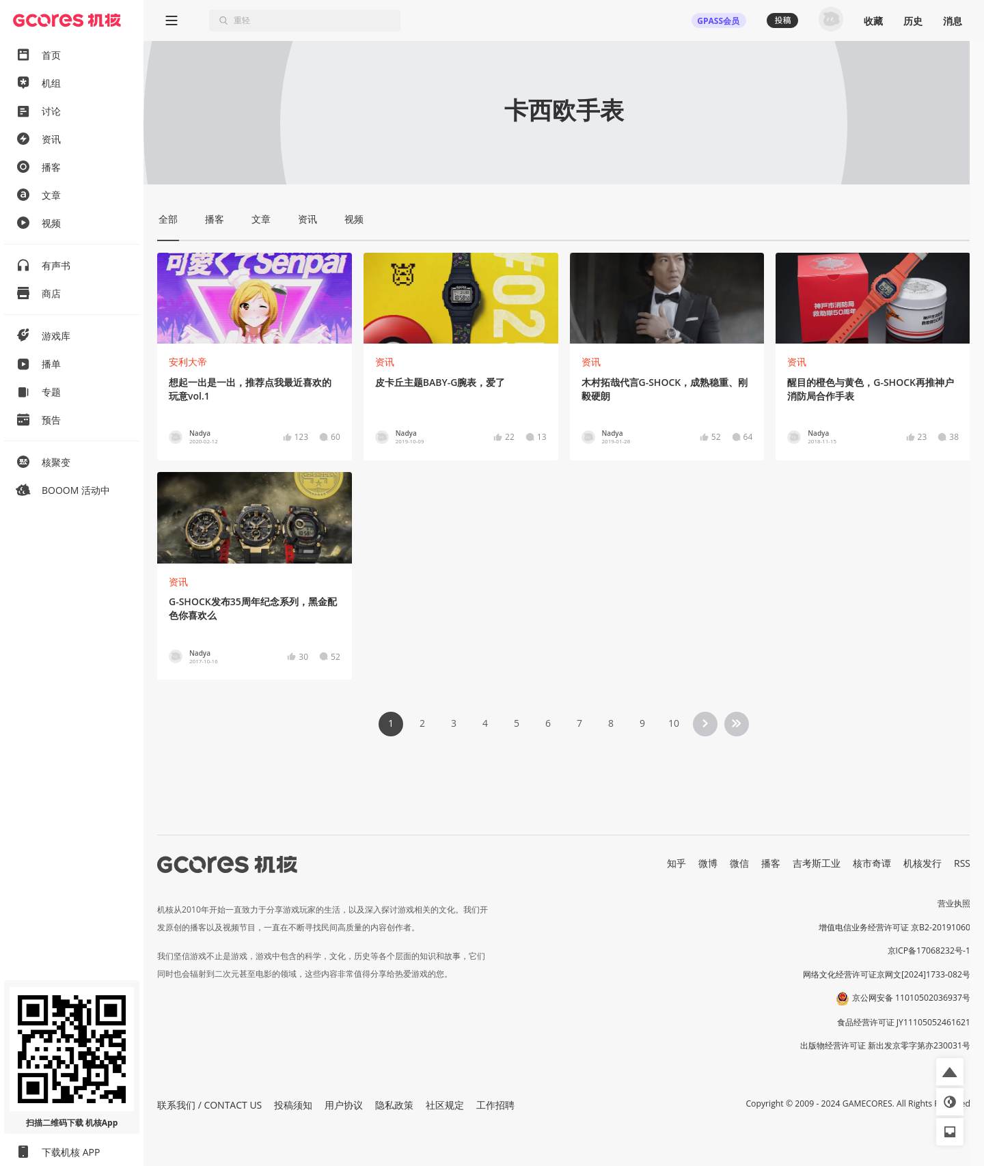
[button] (950, 1071)
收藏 (873, 20)
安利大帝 (188, 361)
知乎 (676, 863)
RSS (962, 863)
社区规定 (445, 1104)
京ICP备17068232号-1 (929, 950)
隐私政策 (394, 1104)
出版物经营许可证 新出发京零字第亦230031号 (885, 1045)
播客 (770, 863)
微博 (708, 863)
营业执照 (954, 903)
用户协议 (344, 1104)
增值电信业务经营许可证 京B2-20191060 (894, 927)
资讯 (384, 361)
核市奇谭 (872, 863)
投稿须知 (293, 1104)
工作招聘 (495, 1104)
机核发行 (922, 863)
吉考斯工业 (816, 863)
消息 (952, 20)
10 (673, 723)
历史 (912, 20)
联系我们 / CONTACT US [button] (209, 1104)
